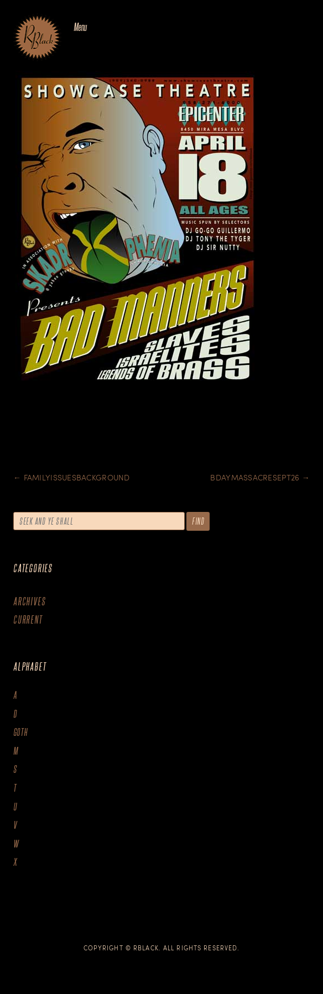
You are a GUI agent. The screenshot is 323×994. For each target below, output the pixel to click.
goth (20, 732)
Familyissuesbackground (71, 477)
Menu (80, 27)
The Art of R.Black (37, 38)
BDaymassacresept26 (260, 477)
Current (28, 619)
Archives (29, 601)
